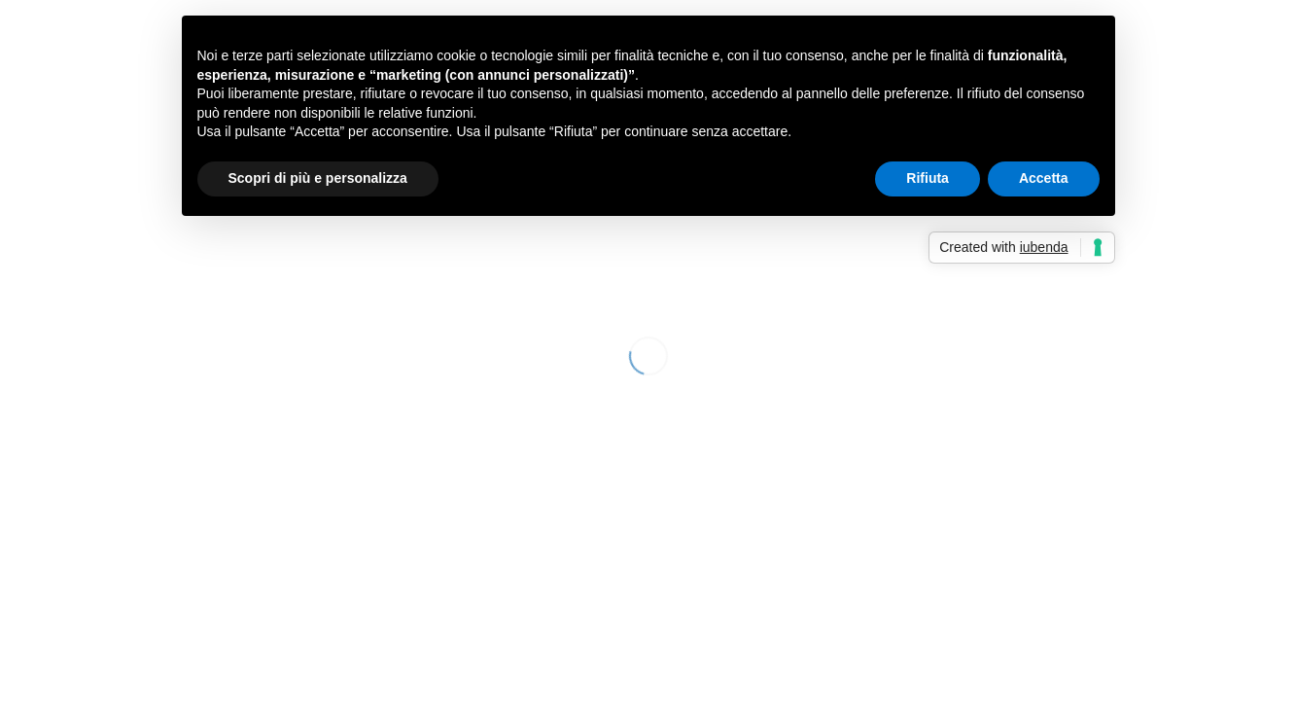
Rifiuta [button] (927, 178)
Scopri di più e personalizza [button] (317, 178)
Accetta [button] (1043, 178)
